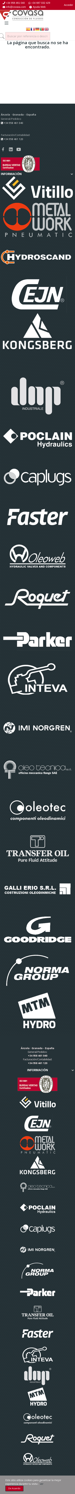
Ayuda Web (37, 7)
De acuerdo (14, 1488)
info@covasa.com (14, 7)
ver (41, 1483)
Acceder (68, 5)
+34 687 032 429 (39, 2)
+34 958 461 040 (14, 2)
